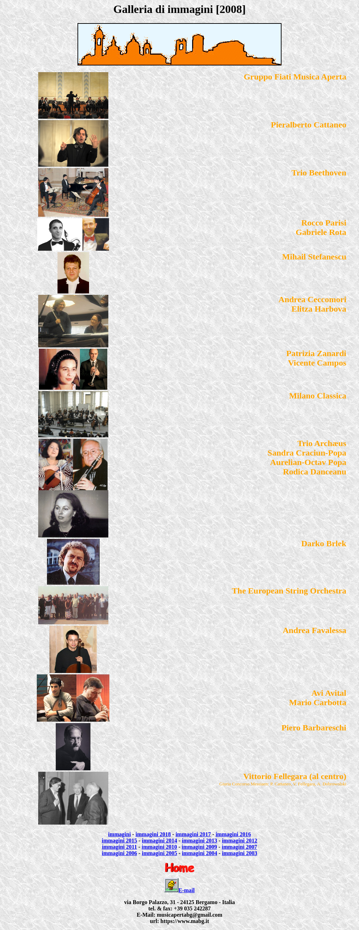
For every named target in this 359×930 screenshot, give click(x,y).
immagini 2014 (159, 841)
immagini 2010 (159, 847)
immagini (119, 834)
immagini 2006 (119, 853)
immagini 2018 (153, 834)
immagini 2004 (199, 853)
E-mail (186, 890)
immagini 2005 (159, 853)
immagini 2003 (239, 853)
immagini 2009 (199, 847)
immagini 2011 (119, 847)
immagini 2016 (233, 834)
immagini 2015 (119, 841)
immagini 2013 (199, 841)
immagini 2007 (239, 847)
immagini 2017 (193, 834)
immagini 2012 (239, 841)
